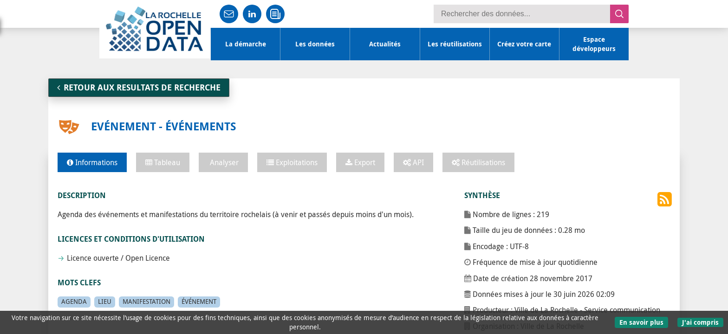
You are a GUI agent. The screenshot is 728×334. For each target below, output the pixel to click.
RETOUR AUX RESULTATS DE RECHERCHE (139, 87)
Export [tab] (360, 162)
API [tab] (413, 162)
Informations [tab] (92, 162)
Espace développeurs (594, 44)
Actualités (385, 44)
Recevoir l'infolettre (275, 14)
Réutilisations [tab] (478, 162)
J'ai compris (700, 322)
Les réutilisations (455, 44)
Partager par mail (229, 14)
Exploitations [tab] (292, 162)
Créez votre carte (524, 44)
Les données (315, 44)
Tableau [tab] (162, 162)
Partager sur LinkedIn (252, 14)
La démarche (245, 44)
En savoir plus (641, 322)
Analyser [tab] (223, 162)
